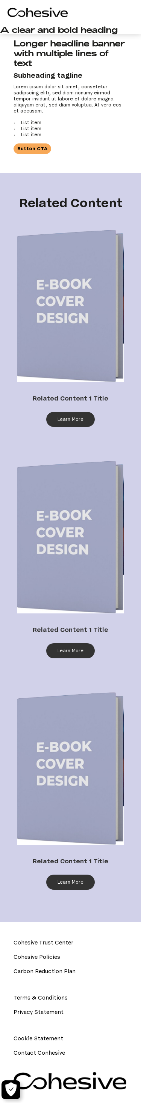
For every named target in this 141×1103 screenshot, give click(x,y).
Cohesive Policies (37, 957)
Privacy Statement (39, 1012)
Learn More (70, 419)
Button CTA (32, 148)
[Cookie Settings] (11, 1089)
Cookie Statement (38, 1038)
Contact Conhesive (39, 1053)
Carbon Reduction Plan (45, 971)
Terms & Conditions (41, 998)
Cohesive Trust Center (43, 943)
